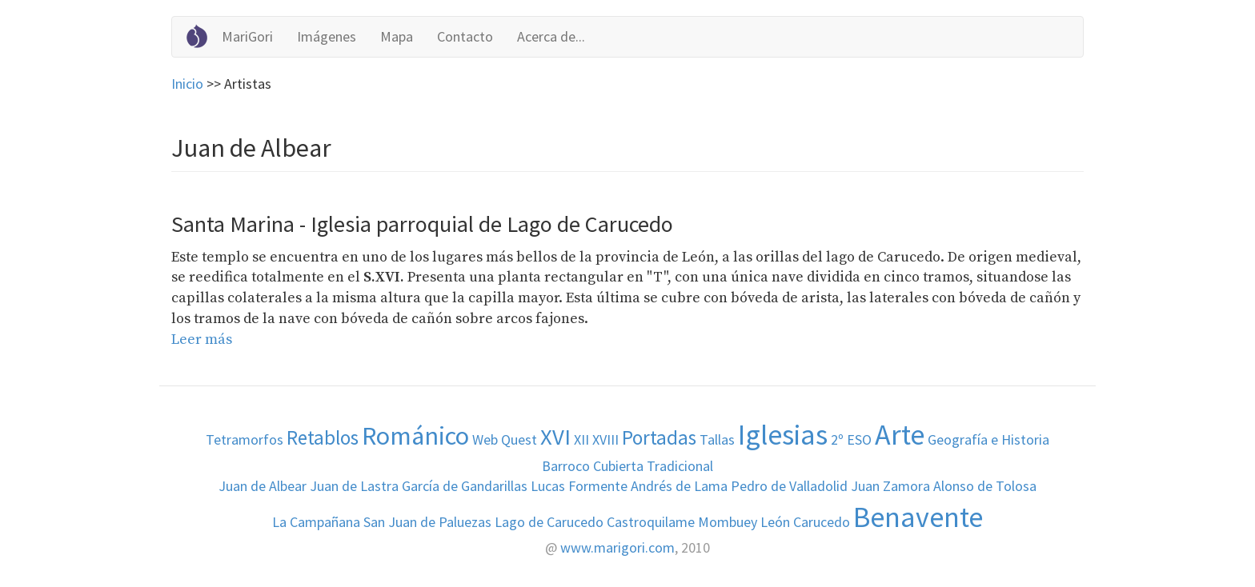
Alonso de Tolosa (984, 486)
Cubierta (618, 466)
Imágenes (326, 36)
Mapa (396, 36)
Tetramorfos (244, 439)
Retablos (323, 437)
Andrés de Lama (679, 486)
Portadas (659, 437)
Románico (415, 435)
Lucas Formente (579, 486)
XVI (555, 436)
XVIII (605, 439)
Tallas (717, 439)
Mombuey (727, 522)
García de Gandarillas (464, 486)
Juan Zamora (890, 486)
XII (581, 439)
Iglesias (783, 435)
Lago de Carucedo (549, 522)
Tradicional (680, 466)
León (775, 522)
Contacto (465, 36)
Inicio (187, 83)
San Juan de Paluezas (427, 522)
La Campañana (316, 522)
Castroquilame (651, 522)
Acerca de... (551, 36)
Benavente (918, 517)
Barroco (566, 466)
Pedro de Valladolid (789, 486)
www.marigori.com (617, 547)
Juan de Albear (263, 486)
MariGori (247, 36)
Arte (899, 435)
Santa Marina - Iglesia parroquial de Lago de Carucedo (422, 224)
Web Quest (504, 439)
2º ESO (851, 439)
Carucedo (821, 522)
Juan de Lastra (354, 486)
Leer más (201, 339)
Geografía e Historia (988, 439)
